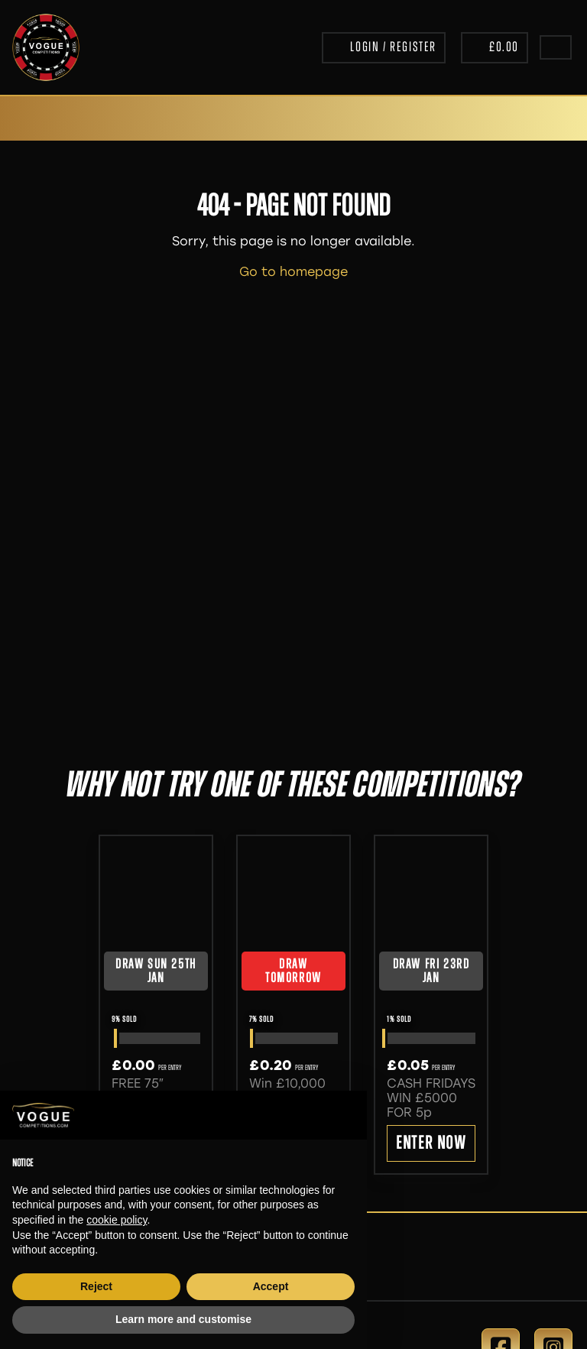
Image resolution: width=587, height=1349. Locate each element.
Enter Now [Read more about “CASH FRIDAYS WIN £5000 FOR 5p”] (430, 1144)
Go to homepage (293, 271)
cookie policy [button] (116, 1220)
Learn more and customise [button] (183, 1319)
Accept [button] (271, 1286)
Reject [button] (96, 1286)
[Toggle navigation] (556, 47)
